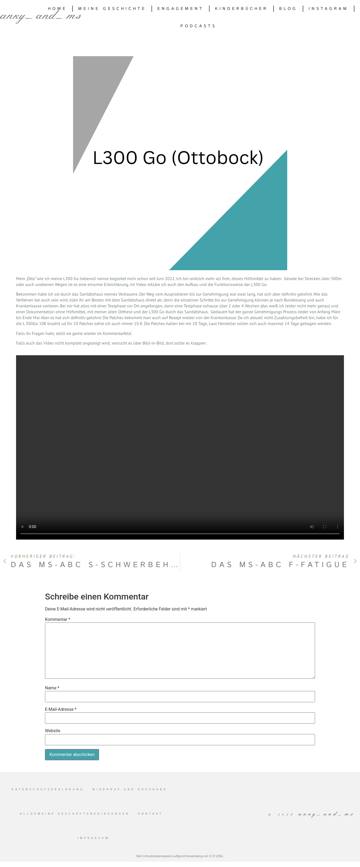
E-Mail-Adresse (60, 709)
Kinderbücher (241, 9)
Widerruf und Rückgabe (129, 789)
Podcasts (198, 26)
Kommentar (57, 619)
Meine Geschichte (112, 9)
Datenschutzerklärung (48, 789)
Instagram (328, 9)
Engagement (180, 9)
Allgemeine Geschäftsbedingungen (75, 814)
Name (52, 688)
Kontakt (150, 814)
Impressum (93, 838)
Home (57, 9)
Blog (288, 9)
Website (52, 731)
